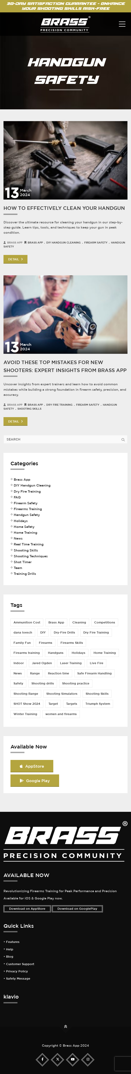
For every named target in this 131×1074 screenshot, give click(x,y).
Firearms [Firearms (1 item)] (45, 642)
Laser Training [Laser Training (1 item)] (71, 663)
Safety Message (18, 978)
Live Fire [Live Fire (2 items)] (96, 663)
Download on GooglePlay (77, 908)
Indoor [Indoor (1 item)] (18, 663)
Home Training (25, 532)
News (18, 538)
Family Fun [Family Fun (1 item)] (22, 642)
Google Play (35, 780)
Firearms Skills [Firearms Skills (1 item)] (71, 642)
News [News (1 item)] (17, 673)
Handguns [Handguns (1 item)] (56, 653)
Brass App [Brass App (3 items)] (56, 622)
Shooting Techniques (31, 556)
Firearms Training (28, 509)
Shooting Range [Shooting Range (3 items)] (25, 693)
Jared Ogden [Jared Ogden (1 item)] (42, 663)
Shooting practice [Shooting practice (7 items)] (75, 683)
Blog (9, 957)
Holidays (21, 521)
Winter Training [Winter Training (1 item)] (25, 714)
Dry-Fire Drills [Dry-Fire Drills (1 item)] (64, 632)
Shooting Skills (29, 408)
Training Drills (25, 574)
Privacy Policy (17, 971)
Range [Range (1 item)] (35, 673)
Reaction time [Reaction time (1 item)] (58, 673)
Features (13, 942)
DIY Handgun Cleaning (63, 242)
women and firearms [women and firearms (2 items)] (61, 714)
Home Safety (24, 527)
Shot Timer (23, 562)
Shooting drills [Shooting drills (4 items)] (42, 683)
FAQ (17, 497)
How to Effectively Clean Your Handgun (64, 208)
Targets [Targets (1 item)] (71, 703)
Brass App (35, 242)
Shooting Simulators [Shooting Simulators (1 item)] (61, 693)
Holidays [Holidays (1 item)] (78, 653)
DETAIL (15, 259)
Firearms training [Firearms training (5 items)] (26, 653)
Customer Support (20, 964)
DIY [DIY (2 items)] (43, 632)
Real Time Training (29, 544)
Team (18, 568)
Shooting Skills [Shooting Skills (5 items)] (97, 693)
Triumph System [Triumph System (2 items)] (97, 703)
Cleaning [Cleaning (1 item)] (79, 622)
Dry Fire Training (59, 404)
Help (9, 949)
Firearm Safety (95, 242)
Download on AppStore (27, 908)
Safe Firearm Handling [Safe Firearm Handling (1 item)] (94, 673)
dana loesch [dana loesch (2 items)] (22, 632)
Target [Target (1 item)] (53, 703)
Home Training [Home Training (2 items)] (105, 653)
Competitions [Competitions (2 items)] (104, 622)
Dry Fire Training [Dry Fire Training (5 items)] (96, 632)
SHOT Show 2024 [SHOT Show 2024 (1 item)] (26, 703)
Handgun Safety (27, 515)
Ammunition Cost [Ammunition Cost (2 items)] (26, 622)
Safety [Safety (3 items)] (18, 683)
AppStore (32, 766)
